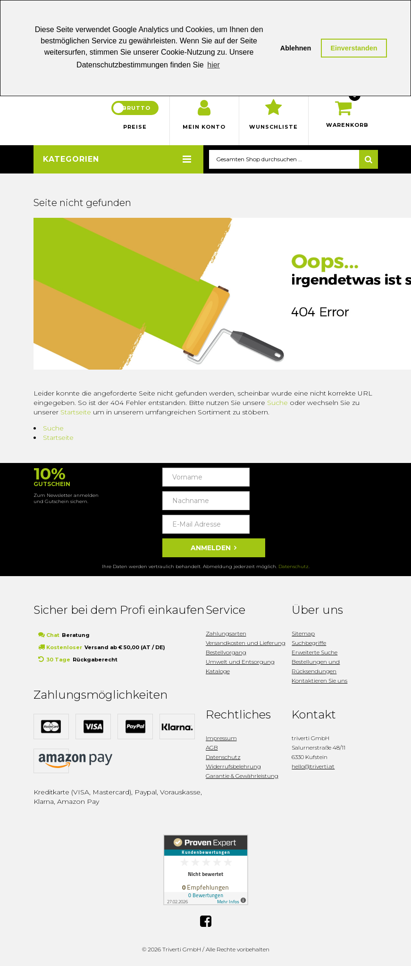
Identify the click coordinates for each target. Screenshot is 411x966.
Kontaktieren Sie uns (319, 680)
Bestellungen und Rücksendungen (316, 666)
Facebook (205, 919)
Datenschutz (293, 566)
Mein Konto (204, 127)
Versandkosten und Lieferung (245, 642)
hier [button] (213, 65)
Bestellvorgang (226, 652)
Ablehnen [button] (295, 48)
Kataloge (218, 671)
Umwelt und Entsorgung (240, 661)
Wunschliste (273, 127)
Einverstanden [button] (353, 48)
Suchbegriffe (309, 642)
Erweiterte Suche (314, 652)
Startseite (75, 412)
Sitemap (303, 633)
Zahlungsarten (226, 633)
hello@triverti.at (313, 766)
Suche (277, 402)
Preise (135, 127)
